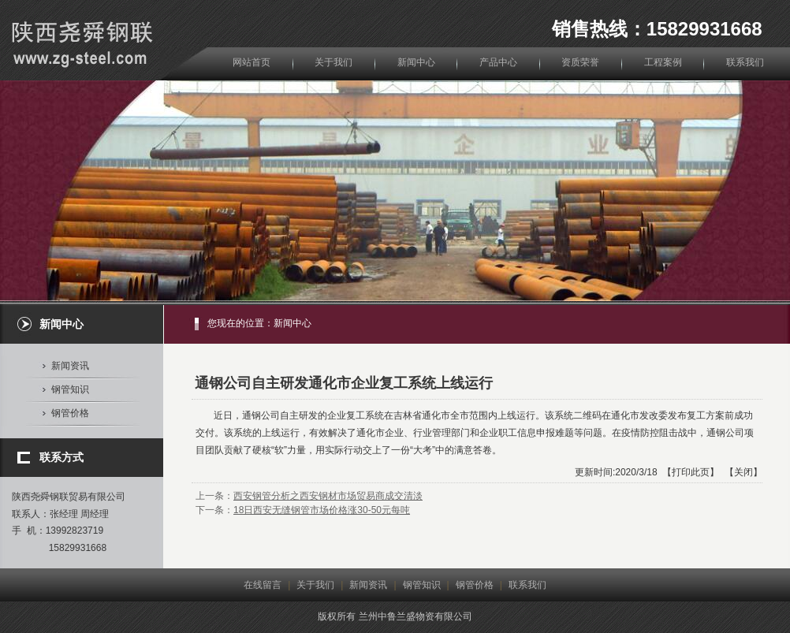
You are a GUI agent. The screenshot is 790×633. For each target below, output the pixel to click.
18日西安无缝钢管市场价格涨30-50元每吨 (321, 510)
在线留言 (262, 584)
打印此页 (691, 472)
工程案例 (663, 62)
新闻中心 (416, 62)
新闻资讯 (70, 365)
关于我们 (333, 62)
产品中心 (498, 62)
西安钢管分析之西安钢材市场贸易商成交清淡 (328, 495)
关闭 (743, 472)
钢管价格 (70, 413)
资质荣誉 (580, 62)
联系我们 (745, 62)
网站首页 (251, 62)
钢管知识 (70, 389)
